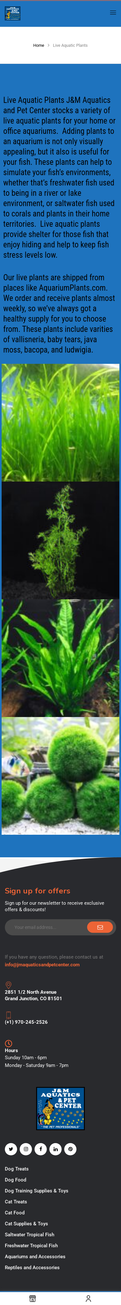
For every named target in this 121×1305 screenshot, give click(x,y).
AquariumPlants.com (72, 288)
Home (38, 45)
